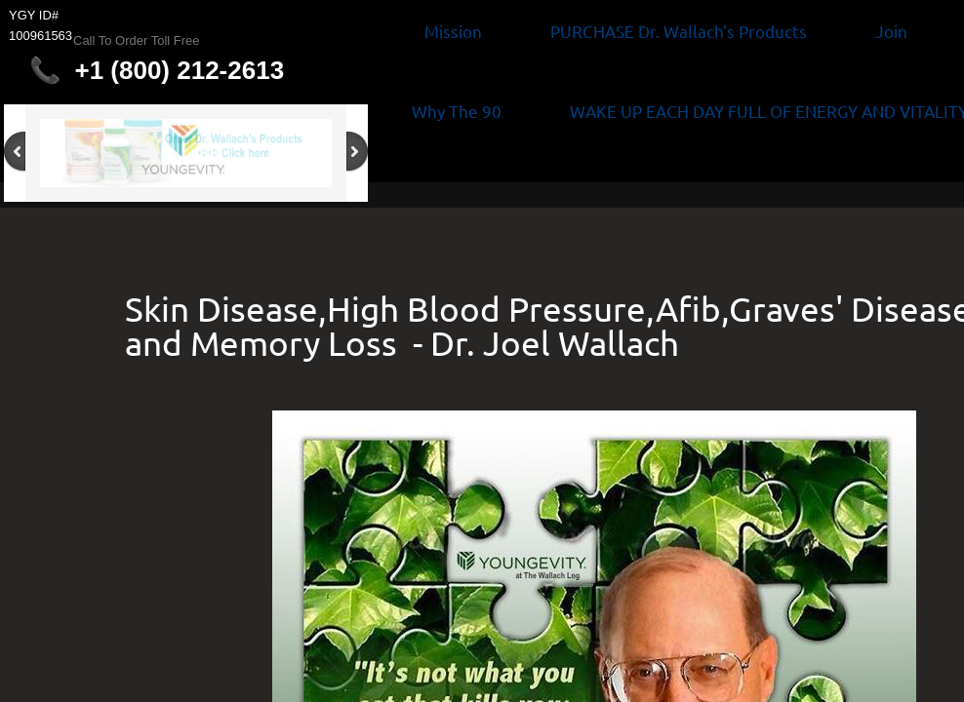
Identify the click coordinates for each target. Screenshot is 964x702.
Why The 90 (457, 110)
